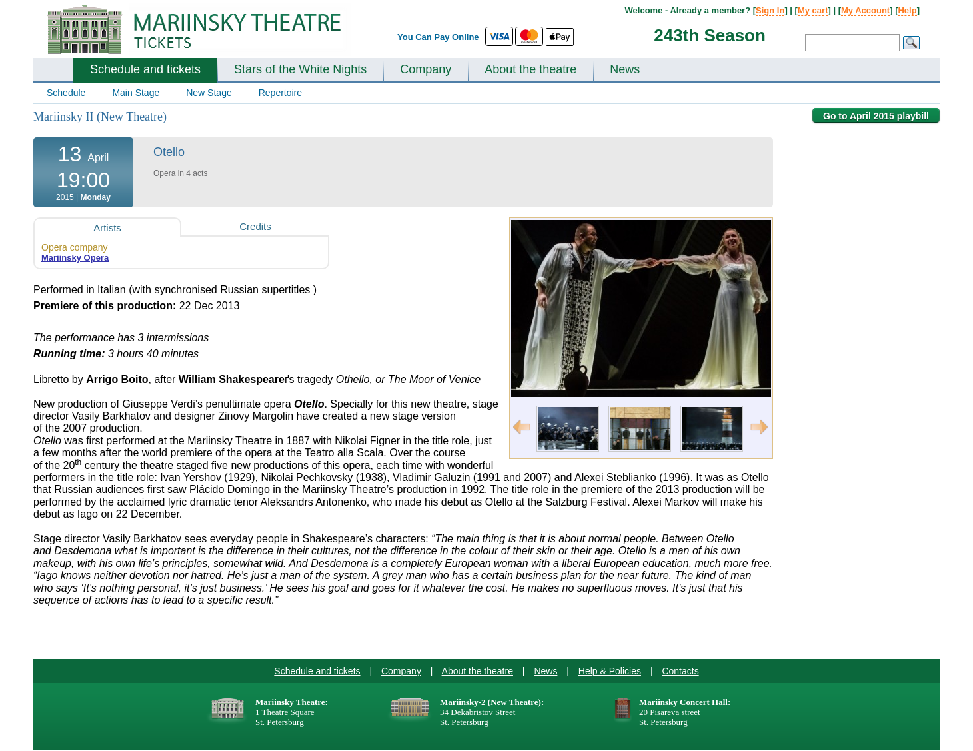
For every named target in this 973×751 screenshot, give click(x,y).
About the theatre (530, 69)
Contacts (680, 671)
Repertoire (280, 92)
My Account (865, 10)
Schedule (66, 92)
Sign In (770, 10)
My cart (813, 10)
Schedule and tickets (145, 69)
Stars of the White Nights (300, 69)
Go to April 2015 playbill (876, 116)
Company (425, 69)
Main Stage (135, 92)
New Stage (208, 92)
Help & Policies (609, 671)
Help (907, 10)
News (625, 69)
